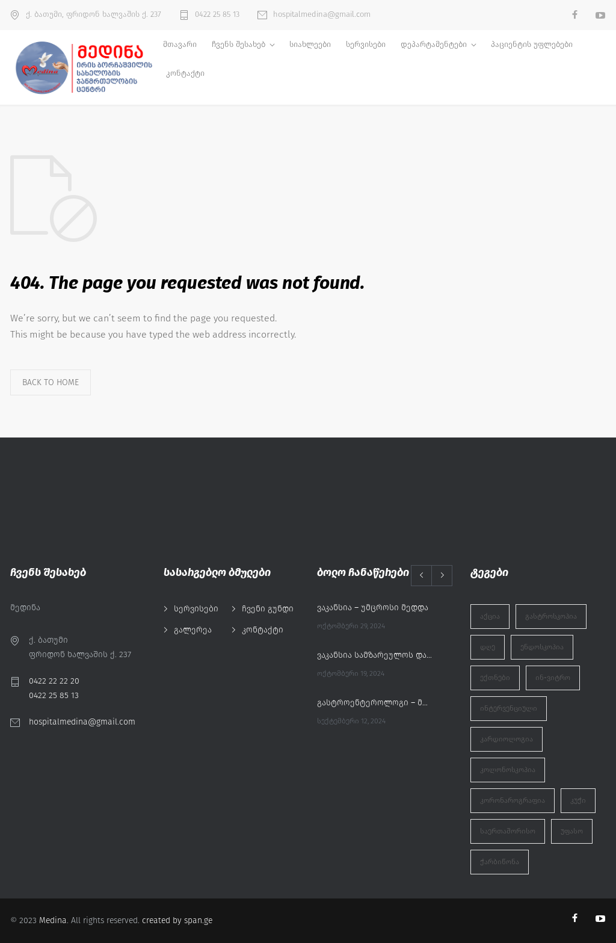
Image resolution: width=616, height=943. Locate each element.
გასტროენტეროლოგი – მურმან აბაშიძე (374, 702)
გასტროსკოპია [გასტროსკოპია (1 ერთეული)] (551, 616)
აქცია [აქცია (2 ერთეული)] (490, 616)
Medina (53, 920)
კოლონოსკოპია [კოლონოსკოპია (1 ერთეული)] (507, 769)
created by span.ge (177, 920)
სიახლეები (310, 44)
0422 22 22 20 (54, 681)
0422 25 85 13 (217, 14)
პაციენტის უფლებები (532, 44)
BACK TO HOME (50, 382)
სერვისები (366, 44)
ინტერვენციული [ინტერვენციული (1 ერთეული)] (508, 708)
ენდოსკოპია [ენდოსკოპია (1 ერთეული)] (542, 647)
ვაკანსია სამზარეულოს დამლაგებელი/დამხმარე (374, 655)
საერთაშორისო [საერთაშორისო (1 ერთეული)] (507, 831)
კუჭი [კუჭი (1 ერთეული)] (578, 800)
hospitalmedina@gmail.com (322, 14)
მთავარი (180, 44)
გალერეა (193, 630)
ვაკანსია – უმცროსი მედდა (372, 607)
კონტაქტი (185, 73)
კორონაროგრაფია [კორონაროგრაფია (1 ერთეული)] (512, 800)
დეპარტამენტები (434, 44)
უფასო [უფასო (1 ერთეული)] (572, 831)
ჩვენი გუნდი (268, 609)
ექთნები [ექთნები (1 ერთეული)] (495, 677)
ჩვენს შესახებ (238, 44)
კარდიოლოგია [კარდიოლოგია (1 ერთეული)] (506, 739)
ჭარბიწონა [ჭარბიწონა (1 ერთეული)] (499, 862)
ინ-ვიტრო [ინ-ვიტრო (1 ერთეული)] (552, 677)
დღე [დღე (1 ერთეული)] (487, 647)
